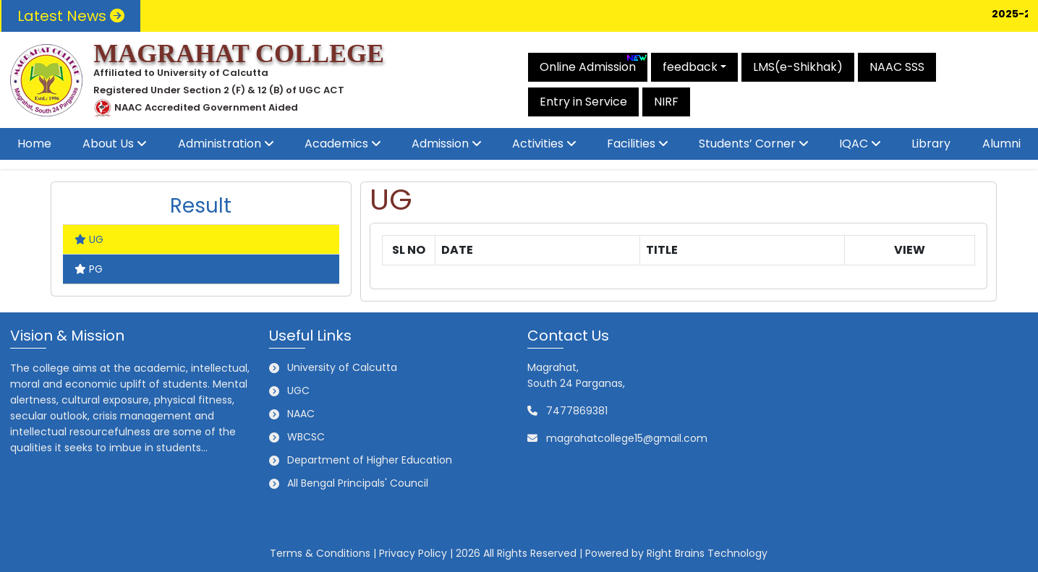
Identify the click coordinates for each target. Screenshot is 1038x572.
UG (89, 239)
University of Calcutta (342, 367)
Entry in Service (583, 101)
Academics (336, 143)
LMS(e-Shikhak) (798, 67)
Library (930, 143)
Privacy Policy (413, 553)
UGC (298, 390)
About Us (108, 143)
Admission (440, 143)
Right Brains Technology (707, 553)
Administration (219, 143)
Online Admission (593, 64)
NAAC (301, 413)
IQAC (853, 143)
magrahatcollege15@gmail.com (626, 438)
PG (89, 269)
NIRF (666, 101)
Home (34, 143)
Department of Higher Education (369, 460)
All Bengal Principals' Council (357, 483)
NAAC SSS (896, 67)
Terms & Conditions (320, 553)
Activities (537, 143)
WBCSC (306, 437)
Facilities (631, 143)
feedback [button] (690, 67)
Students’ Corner (747, 143)
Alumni (1001, 143)
